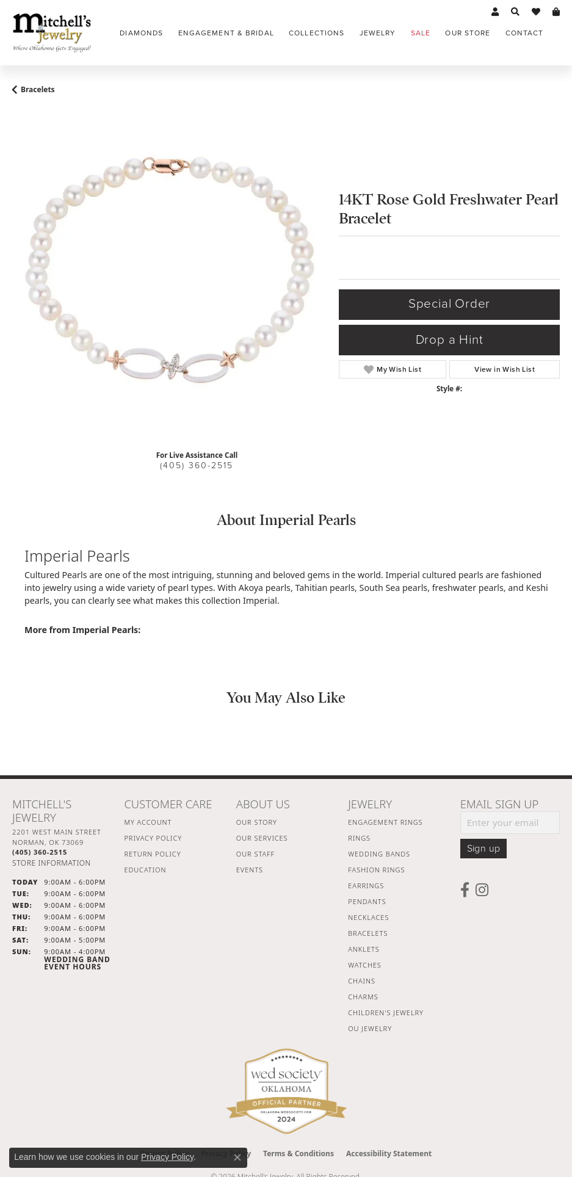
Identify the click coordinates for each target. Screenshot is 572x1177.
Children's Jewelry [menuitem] (386, 1012)
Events (249, 869)
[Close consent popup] (237, 1157)
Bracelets (38, 89)
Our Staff (255, 853)
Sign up (484, 848)
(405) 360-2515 (196, 465)
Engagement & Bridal (226, 33)
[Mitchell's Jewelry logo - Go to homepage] (52, 33)
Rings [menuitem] (359, 837)
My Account (148, 822)
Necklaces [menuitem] (368, 917)
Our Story (256, 822)
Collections (316, 33)
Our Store (467, 33)
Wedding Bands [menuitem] (379, 853)
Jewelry (378, 33)
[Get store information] (51, 863)
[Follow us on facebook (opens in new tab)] (464, 890)
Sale (420, 33)
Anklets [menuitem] (363, 949)
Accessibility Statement (389, 1153)
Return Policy (152, 853)
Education (145, 869)
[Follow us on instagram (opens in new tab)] (482, 890)
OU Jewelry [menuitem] (370, 1028)
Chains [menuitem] (361, 980)
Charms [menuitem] (363, 996)
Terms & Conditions (298, 1153)
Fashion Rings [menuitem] (376, 869)
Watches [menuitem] (365, 964)
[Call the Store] (39, 851)
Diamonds (141, 33)
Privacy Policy (153, 837)
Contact (524, 33)
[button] (495, 12)
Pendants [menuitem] (367, 901)
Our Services (262, 837)
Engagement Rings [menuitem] (385, 822)
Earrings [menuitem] (366, 885)
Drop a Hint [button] (449, 339)
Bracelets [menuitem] (368, 933)
